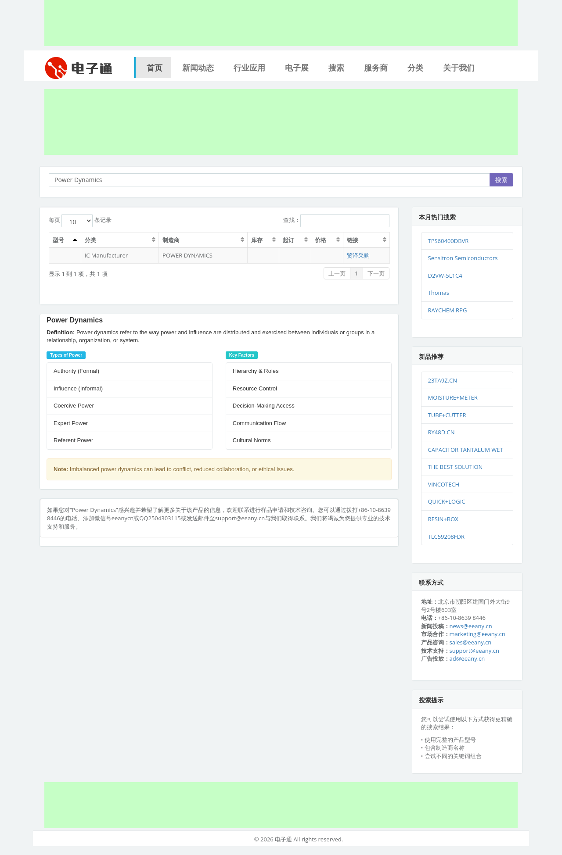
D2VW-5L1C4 (445, 275)
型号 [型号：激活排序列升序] (58, 240)
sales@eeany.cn (471, 642)
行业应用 (249, 67)
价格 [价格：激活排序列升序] (320, 240)
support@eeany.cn (474, 651)
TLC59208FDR (446, 536)
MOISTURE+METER (453, 397)
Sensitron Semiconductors (463, 258)
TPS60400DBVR (448, 241)
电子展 (297, 67)
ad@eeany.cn (467, 658)
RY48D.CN (441, 432)
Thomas (438, 293)
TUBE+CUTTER (447, 415)
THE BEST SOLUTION (455, 467)
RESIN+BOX (443, 519)
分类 (415, 67)
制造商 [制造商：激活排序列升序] (171, 240)
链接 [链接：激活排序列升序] (352, 240)
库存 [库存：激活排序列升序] (257, 240)
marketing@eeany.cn (477, 634)
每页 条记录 (80, 220)
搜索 (336, 67)
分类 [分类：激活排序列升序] (90, 240)
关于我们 (459, 67)
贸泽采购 (358, 255)
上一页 (337, 273)
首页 (154, 67)
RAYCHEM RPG (447, 310)
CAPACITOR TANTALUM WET (465, 450)
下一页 (376, 273)
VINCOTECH (444, 484)
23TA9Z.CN (443, 380)
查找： (336, 220)
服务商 (376, 67)
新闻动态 (198, 67)
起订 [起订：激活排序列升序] (289, 240)
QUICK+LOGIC (446, 501)
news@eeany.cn (471, 626)
